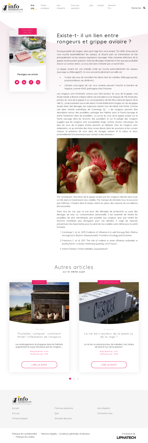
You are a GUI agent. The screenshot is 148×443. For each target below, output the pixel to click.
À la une (32, 6)
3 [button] (78, 379)
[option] (39, 327)
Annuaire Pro (112, 6)
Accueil (15, 408)
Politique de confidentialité (24, 434)
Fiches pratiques (45, 6)
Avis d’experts (61, 6)
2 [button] (74, 379)
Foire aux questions (75, 6)
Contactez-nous (105, 413)
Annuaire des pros (63, 418)
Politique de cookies (25, 437)
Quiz (91, 5)
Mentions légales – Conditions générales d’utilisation (65, 434)
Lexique (100, 5)
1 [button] (70, 379)
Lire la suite (39, 365)
